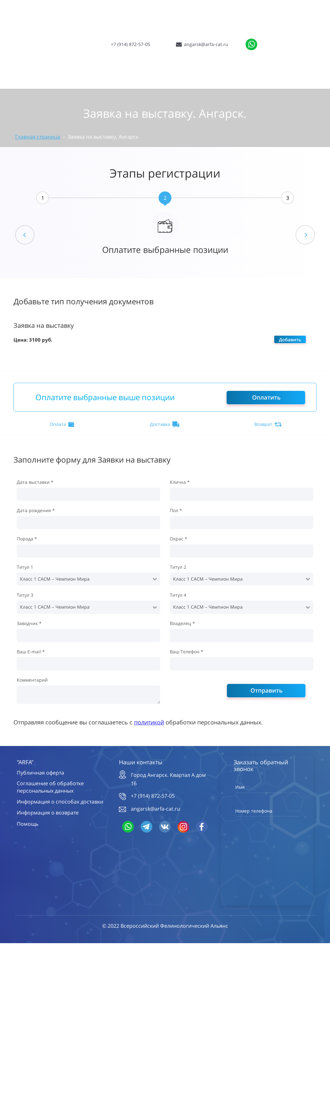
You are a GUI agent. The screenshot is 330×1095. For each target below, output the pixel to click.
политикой (149, 722)
